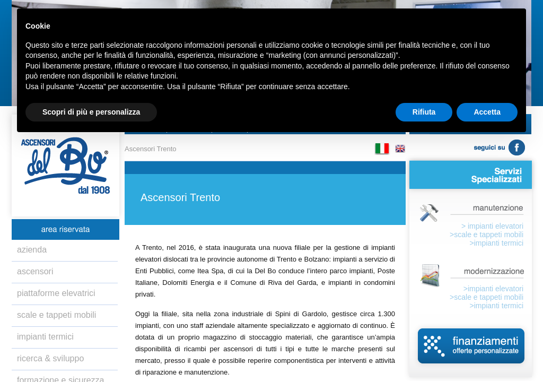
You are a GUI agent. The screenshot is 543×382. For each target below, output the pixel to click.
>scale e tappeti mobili (486, 234)
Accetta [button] (487, 112)
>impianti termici (496, 243)
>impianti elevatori (493, 288)
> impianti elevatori (492, 226)
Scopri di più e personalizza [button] (91, 112)
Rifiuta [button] (424, 112)
